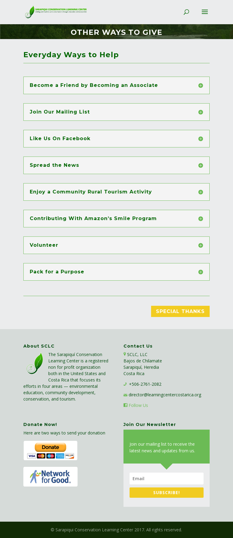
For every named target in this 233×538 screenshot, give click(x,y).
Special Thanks (180, 311)
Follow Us (138, 405)
